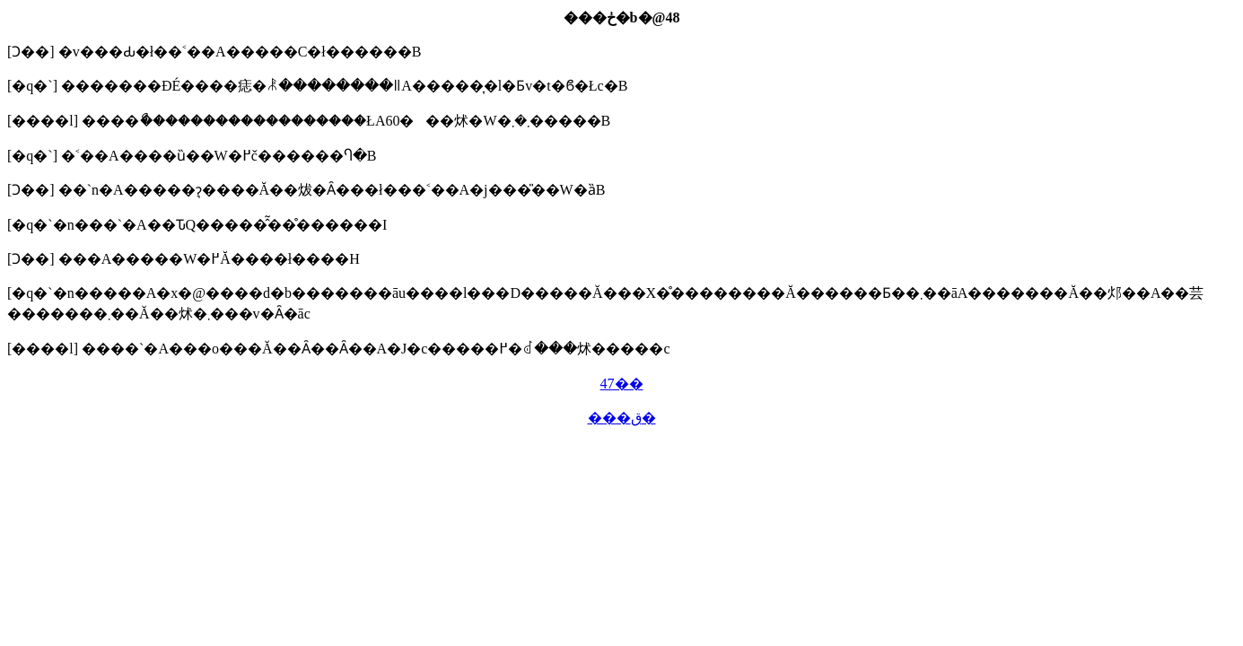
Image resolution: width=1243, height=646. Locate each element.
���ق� (622, 417)
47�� (621, 383)
